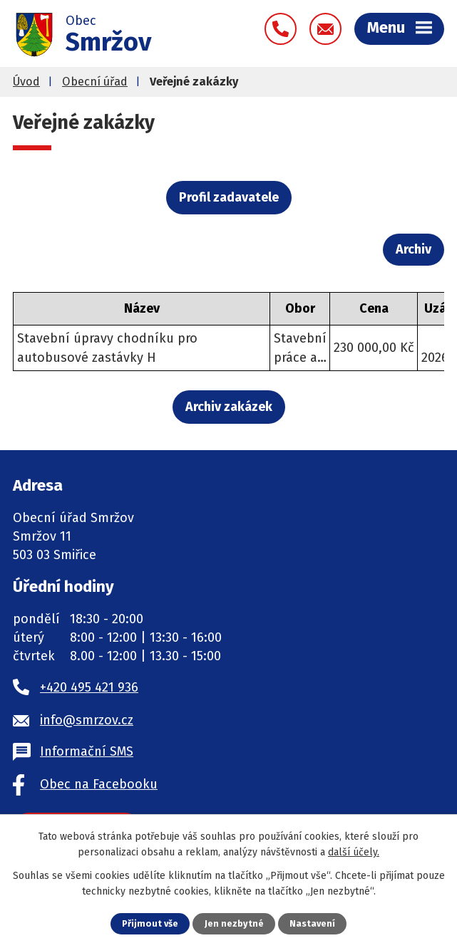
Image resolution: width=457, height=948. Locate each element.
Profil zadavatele (229, 197)
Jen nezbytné (234, 923)
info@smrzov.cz (86, 720)
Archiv (413, 249)
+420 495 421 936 (89, 687)
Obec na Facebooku (99, 784)
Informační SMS (86, 751)
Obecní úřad (95, 81)
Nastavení (312, 923)
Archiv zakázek (228, 407)
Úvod (26, 81)
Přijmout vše (150, 923)
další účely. (353, 852)
